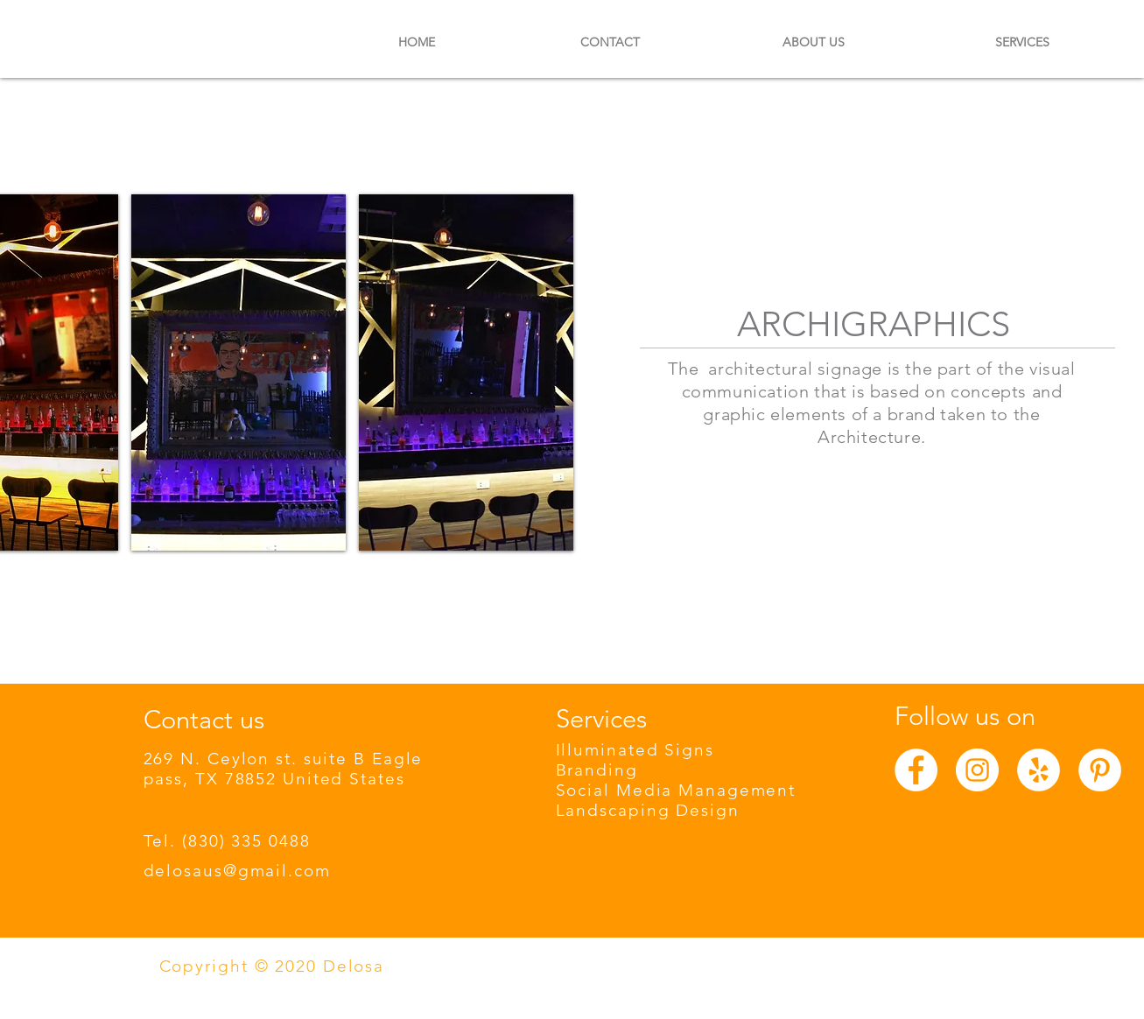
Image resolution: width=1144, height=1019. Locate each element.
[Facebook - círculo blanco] (916, 769)
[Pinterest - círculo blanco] (1099, 769)
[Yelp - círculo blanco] (1038, 769)
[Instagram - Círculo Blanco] (977, 769)
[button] (238, 372)
